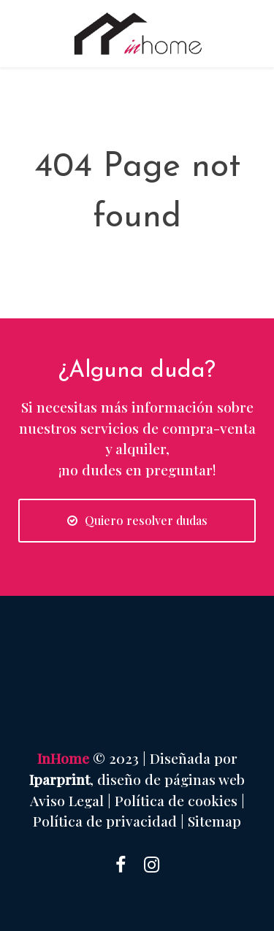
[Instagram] (152, 863)
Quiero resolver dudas (137, 520)
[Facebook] (120, 863)
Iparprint (59, 779)
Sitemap (214, 820)
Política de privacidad (105, 820)
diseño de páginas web (171, 779)
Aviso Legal (67, 800)
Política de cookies (176, 800)
